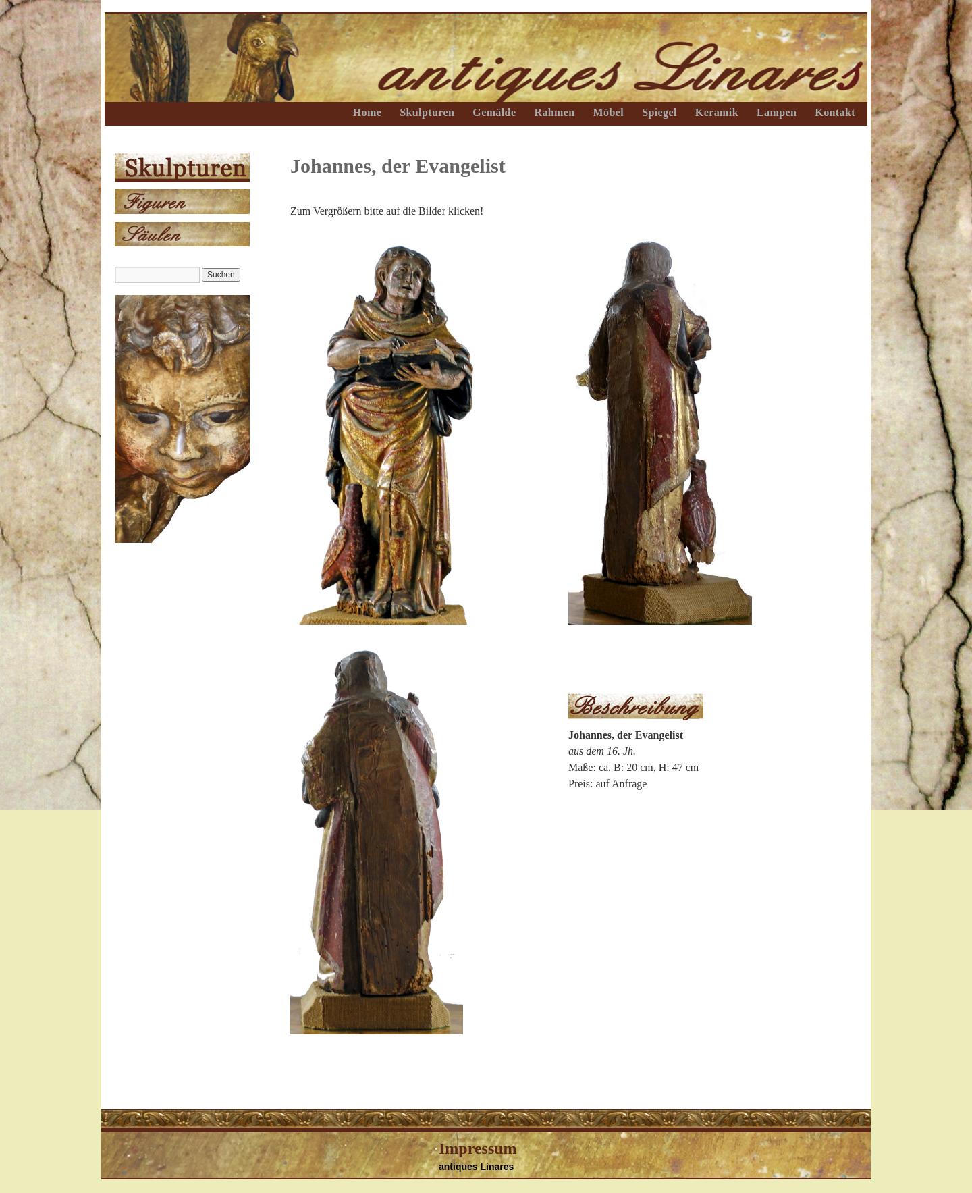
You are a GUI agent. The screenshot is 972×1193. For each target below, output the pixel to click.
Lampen (776, 112)
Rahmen (554, 112)
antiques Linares (476, 1166)
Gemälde (494, 112)
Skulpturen (427, 112)
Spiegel (659, 112)
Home (367, 112)
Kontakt (835, 112)
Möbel (608, 112)
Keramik (716, 112)
